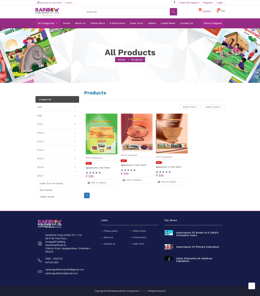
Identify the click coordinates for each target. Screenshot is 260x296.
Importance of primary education (197, 247)
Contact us (109, 244)
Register (208, 2)
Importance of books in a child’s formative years (197, 234)
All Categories (46, 23)
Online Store (97, 23)
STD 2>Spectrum (94, 158)
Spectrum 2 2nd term (133, 165)
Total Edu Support (189, 2)
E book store (139, 237)
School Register (213, 23)
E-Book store (117, 23)
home (121, 59)
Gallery (152, 23)
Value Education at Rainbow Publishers (194, 259)
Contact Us (186, 23)
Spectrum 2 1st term (98, 167)
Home (66, 23)
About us (80, 23)
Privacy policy (110, 231)
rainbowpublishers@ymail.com (61, 273)
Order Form (136, 23)
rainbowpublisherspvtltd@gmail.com (64, 269)
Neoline (143, 291)
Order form (138, 244)
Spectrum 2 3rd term (168, 167)
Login (220, 2)
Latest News (168, 23)
